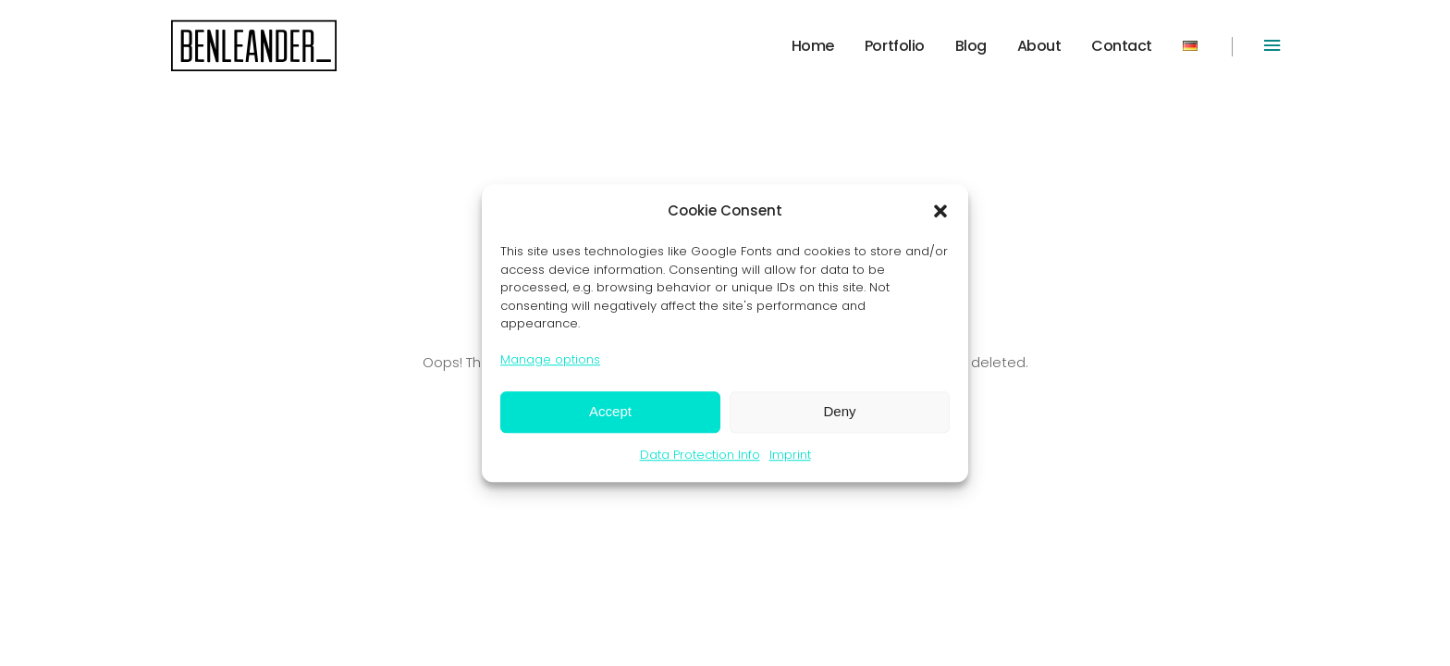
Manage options (550, 359)
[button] (940, 211)
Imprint (790, 454)
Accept (610, 411)
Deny (839, 411)
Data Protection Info (700, 454)
